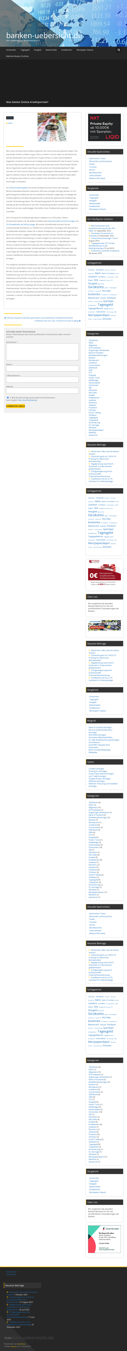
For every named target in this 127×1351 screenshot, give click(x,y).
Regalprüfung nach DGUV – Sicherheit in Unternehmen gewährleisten (102, 466)
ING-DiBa (93, 392)
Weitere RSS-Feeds (97, 178)
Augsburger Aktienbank (99, 350)
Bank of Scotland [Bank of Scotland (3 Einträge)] (108, 273)
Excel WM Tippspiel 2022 (99, 745)
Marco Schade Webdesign (100, 750)
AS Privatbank (95, 348)
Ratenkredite (51, 50)
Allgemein (93, 345)
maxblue (92, 400)
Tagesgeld (24, 50)
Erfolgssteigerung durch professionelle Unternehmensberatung (100, 474)
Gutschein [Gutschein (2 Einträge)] (91, 291)
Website (9, 390)
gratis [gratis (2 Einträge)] (106, 287)
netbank (92, 405)
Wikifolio (92, 432)
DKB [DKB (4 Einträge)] (96, 280)
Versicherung (94, 422)
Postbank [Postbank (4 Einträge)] (111, 297)
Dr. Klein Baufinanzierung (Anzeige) (104, 740)
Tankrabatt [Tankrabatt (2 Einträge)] (91, 312)
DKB (90, 370)
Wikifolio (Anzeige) (97, 781)
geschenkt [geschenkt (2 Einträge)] (101, 284)
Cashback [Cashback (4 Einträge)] (92, 276)
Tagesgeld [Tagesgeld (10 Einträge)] (105, 304)
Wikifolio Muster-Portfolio (17, 56)
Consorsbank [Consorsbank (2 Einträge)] (110, 277)
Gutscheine (93, 747)
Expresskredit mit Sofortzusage (61, 221)
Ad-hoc (92, 170)
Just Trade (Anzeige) (97, 776)
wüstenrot (93, 435)
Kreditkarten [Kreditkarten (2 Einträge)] (113, 295)
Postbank (93, 407)
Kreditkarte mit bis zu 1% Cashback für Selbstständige (101, 480)
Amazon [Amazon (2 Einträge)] (107, 270)
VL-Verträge (94, 425)
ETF (90, 372)
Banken (92, 358)
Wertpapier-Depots (85, 50)
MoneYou (93, 402)
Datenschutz (11, 1272)
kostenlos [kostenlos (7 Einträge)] (94, 294)
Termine (93, 167)
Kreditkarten (66, 50)
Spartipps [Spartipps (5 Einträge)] (108, 301)
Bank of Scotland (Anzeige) (100, 727)
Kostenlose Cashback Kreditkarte (105, 251)
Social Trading (95, 412)
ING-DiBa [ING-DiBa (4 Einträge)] (106, 290)
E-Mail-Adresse (13, 379)
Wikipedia (93, 752)
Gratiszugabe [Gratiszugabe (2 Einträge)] (113, 287)
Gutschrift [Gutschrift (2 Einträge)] (98, 291)
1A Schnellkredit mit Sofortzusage (20, 224)
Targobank (93, 420)
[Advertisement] (63, 83)
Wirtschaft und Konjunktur (100, 161)
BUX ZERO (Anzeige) (97, 735)
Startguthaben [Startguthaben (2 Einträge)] (92, 305)
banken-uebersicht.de (44, 35)
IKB (90, 387)
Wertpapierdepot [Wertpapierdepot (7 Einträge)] (99, 315)
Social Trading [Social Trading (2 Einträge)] (98, 301)
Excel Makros (94, 742)
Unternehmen (95, 175)
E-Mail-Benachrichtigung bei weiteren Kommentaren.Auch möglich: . (30, 402)
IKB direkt (93, 390)
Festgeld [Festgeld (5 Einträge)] (92, 283)
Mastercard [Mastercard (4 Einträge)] (93, 297)
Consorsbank (94, 365)
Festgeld (37, 50)
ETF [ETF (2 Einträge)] (112, 280)
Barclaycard (94, 360)
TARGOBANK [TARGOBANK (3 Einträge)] (101, 312)
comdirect (93, 362)
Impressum (11, 1274)
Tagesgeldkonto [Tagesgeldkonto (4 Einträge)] (95, 308)
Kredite (10, 118)
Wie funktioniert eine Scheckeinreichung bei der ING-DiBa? (102, 228)
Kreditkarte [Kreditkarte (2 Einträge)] (104, 295)
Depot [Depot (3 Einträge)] (90, 280)
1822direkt (93, 340)
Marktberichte (95, 172)
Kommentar (12, 342)
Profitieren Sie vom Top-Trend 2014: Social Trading (58, 321)
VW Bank (92, 427)
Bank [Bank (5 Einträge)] (98, 273)
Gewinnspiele (94, 382)
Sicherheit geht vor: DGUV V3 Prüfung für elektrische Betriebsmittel (102, 459)
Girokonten (11, 50)
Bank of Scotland (96, 353)
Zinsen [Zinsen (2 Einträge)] (90, 319)
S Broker (92, 410)
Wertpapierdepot (96, 430)
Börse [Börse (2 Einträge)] (117, 273)
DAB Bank (93, 367)
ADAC (91, 343)
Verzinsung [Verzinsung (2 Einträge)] (110, 312)
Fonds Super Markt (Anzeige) (101, 773)
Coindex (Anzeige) (96, 768)
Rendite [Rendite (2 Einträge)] (90, 301)
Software (92, 415)
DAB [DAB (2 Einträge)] (116, 277)
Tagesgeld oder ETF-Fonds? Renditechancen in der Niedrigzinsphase (102, 246)
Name (9, 368)
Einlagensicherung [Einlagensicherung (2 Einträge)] (104, 280)
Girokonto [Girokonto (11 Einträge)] (96, 287)
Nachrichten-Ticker (97, 158)
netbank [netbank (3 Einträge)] (103, 298)
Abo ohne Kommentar (27, 404)
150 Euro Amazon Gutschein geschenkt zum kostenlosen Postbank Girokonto (38, 318)
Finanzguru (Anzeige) (98, 771)
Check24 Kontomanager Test (103, 238)
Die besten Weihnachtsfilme (100, 737)
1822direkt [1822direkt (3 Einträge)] (100, 270)
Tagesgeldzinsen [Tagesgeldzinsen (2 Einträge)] (108, 308)
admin (10, 123)
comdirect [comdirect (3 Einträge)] (102, 277)
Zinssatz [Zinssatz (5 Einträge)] (106, 318)
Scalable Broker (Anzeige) (100, 778)
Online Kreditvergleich (18, 187)
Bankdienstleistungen (98, 355)
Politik (92, 164)
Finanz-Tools (94, 377)
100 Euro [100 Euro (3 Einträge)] (91, 270)
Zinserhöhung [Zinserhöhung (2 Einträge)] (97, 319)
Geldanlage (93, 380)
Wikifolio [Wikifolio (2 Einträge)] (113, 315)
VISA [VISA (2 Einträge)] (115, 312)
